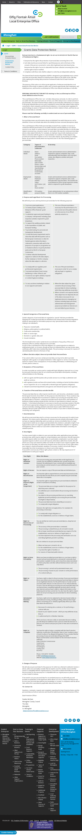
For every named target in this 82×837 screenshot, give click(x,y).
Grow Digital (42, 743)
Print (65, 720)
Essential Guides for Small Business (17, 768)
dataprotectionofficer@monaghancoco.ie (36, 711)
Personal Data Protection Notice (10, 57)
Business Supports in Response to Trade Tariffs (42, 737)
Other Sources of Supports (41, 804)
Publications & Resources (31, 2)
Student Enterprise (8, 41)
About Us (12, 2)
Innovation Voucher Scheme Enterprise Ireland (53, 787)
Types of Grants (41, 766)
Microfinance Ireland (42, 798)
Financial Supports (55, 41)
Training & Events (43, 41)
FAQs (19, 2)
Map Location (62, 8)
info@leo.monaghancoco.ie (67, 11)
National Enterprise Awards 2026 (54, 758)
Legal (8, 45)
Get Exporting (30, 734)
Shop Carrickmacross (55, 769)
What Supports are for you (18, 752)
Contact (50, 2)
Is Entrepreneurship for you (19, 736)
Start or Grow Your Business (25, 41)
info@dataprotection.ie (48, 656)
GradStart (41, 795)
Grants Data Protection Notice (28, 45)
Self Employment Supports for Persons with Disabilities (30, 740)
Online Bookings (29, 761)
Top (78, 720)
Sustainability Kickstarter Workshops (30, 755)
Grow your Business (17, 746)
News (43, 2)
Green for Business (41, 777)
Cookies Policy (9, 67)
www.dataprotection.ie (49, 657)
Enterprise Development (71, 41)
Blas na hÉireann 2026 (54, 744)
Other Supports (53, 809)
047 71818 (61, 13)
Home (4, 2)
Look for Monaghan (53, 764)
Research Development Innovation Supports (42, 754)
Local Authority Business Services (53, 796)
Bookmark (74, 720)
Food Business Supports (29, 749)
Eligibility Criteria (41, 761)
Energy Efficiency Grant (41, 747)
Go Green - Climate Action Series (30, 769)
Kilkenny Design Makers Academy (53, 751)
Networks (17, 774)
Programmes (30, 765)
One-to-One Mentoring (18, 762)
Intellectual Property (41, 791)
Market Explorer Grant (41, 771)
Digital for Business (41, 786)
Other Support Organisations (18, 779)
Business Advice (17, 757)
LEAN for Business (41, 782)
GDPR (14, 45)
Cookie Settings (7, 832)
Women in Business (53, 780)
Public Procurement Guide (54, 804)
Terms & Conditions (10, 71)
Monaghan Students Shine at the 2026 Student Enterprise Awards (6, 739)
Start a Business (17, 742)
